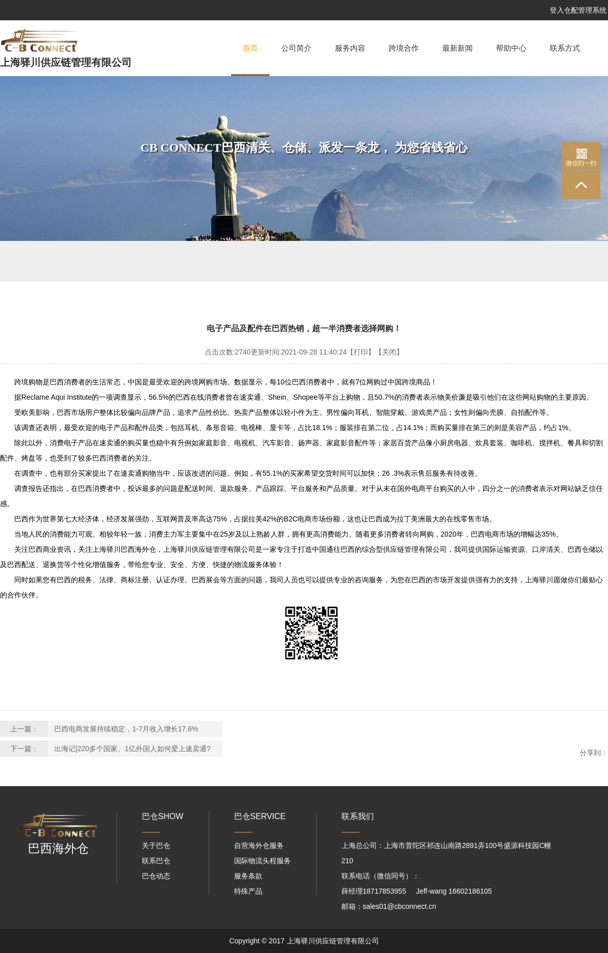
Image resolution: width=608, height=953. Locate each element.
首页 (250, 60)
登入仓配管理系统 (578, 10)
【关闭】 (389, 352)
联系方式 (565, 48)
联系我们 (357, 816)
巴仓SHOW (162, 816)
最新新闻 (457, 48)
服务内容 (350, 48)
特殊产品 (248, 891)
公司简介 (296, 48)
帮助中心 (511, 48)
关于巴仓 (156, 845)
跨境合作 (404, 48)
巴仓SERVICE (260, 816)
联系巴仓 (156, 861)
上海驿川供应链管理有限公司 (66, 62)
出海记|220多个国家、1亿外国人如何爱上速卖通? (132, 749)
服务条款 (248, 876)
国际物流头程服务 (262, 861)
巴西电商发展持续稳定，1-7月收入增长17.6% (126, 729)
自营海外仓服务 (259, 845)
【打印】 (361, 352)
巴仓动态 (156, 876)
